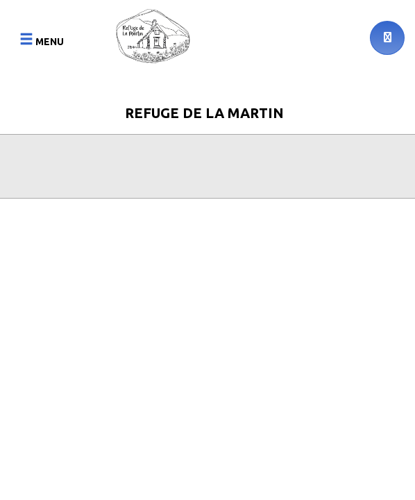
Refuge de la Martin (204, 113)
